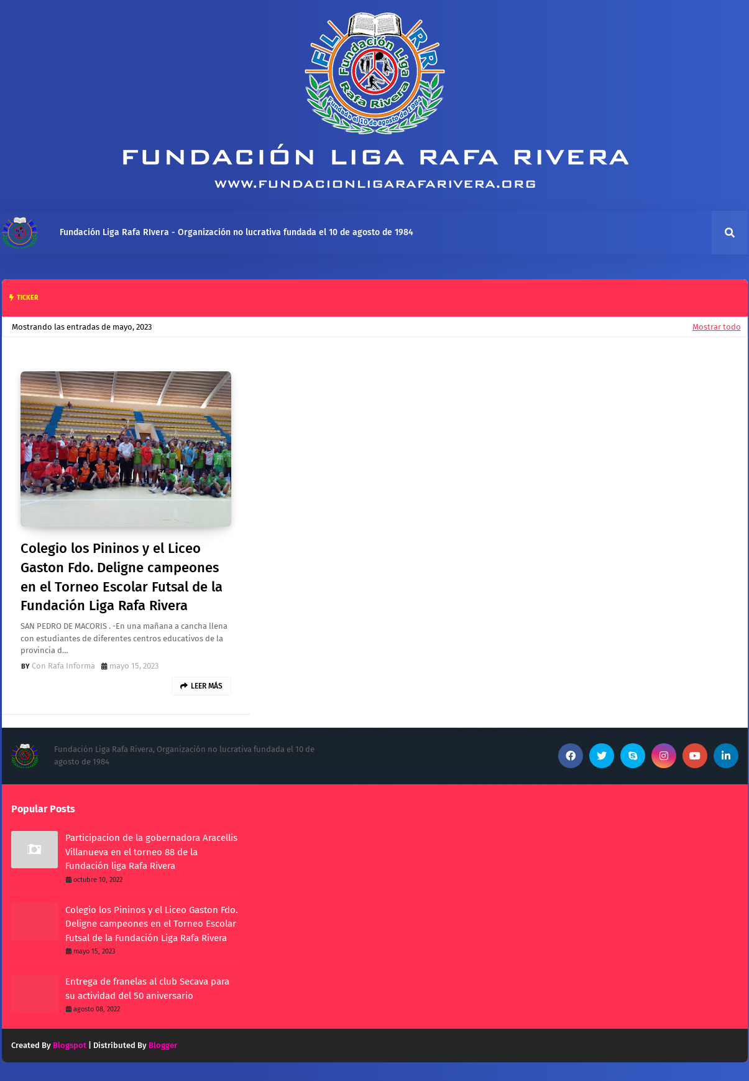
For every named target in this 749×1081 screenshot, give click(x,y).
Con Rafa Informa (63, 665)
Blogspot (69, 1045)
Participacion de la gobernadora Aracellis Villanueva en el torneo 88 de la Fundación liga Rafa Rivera (151, 851)
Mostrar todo (716, 327)
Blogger (163, 1045)
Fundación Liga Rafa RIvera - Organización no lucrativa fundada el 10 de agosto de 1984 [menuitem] (236, 232)
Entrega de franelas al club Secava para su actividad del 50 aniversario (147, 988)
